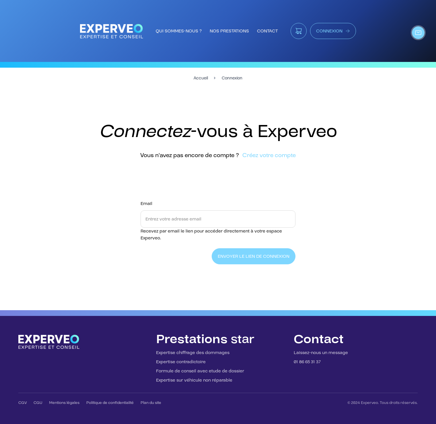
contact (267, 31)
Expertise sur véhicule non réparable (194, 380)
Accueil (201, 78)
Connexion (232, 78)
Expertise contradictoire (181, 362)
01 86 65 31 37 (307, 362)
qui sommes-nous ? (179, 31)
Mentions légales (64, 403)
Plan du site (151, 403)
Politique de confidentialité (110, 403)
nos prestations (229, 31)
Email (146, 203)
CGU (38, 403)
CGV (22, 403)
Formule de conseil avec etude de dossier (200, 371)
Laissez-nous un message (321, 352)
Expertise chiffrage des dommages (192, 352)
